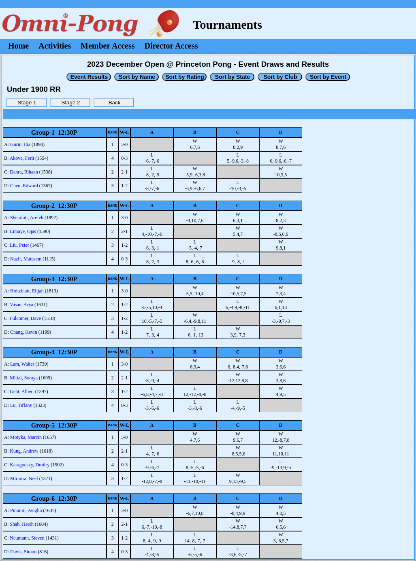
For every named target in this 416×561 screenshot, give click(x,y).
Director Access (171, 45)
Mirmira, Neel (24, 478)
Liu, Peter (19, 245)
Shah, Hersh (22, 524)
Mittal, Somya (24, 378)
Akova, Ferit (22, 158)
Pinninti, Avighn (26, 510)
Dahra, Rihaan (24, 172)
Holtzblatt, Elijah (27, 291)
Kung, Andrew (24, 451)
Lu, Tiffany (21, 405)
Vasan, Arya (21, 304)
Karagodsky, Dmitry (29, 465)
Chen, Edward (24, 185)
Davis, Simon (23, 552)
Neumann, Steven (27, 538)
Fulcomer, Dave (25, 318)
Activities (54, 45)
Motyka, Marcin (26, 437)
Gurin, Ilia (20, 144)
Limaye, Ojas (23, 231)
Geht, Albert (22, 391)
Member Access (107, 45)
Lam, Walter (22, 364)
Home (18, 45)
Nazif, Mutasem (25, 259)
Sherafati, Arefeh (26, 217)
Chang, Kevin (23, 332)
